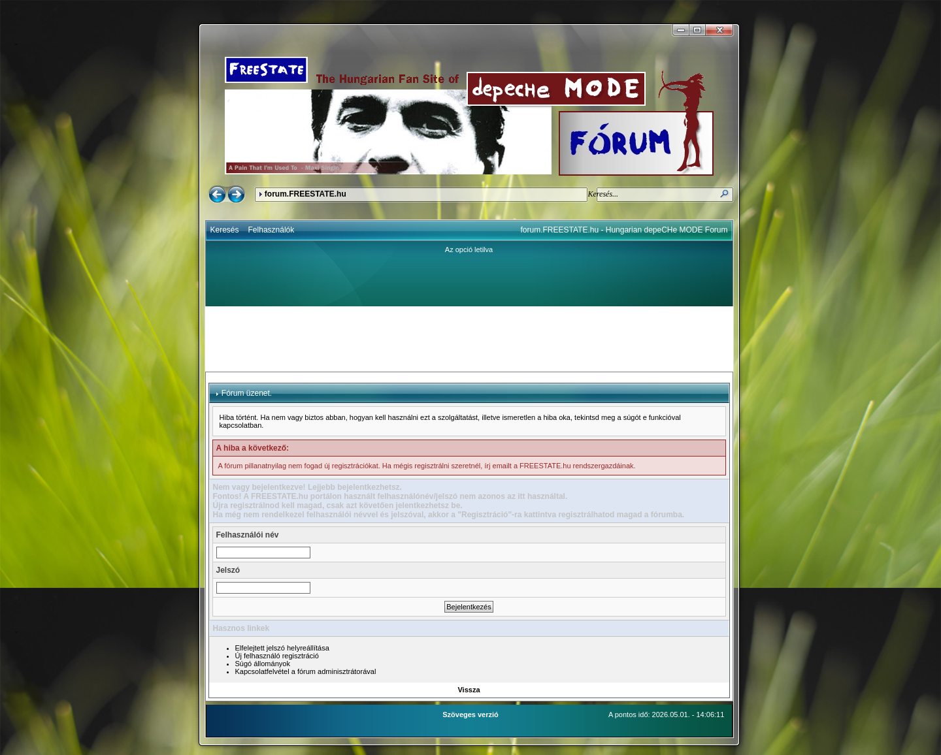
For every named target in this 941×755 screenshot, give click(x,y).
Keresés (224, 229)
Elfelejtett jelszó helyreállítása (282, 648)
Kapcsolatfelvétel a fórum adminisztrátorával (305, 671)
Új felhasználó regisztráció (277, 656)
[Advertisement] (469, 339)
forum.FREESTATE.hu (305, 194)
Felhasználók (271, 229)
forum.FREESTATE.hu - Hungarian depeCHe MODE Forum (624, 229)
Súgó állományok (262, 663)
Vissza (468, 690)
